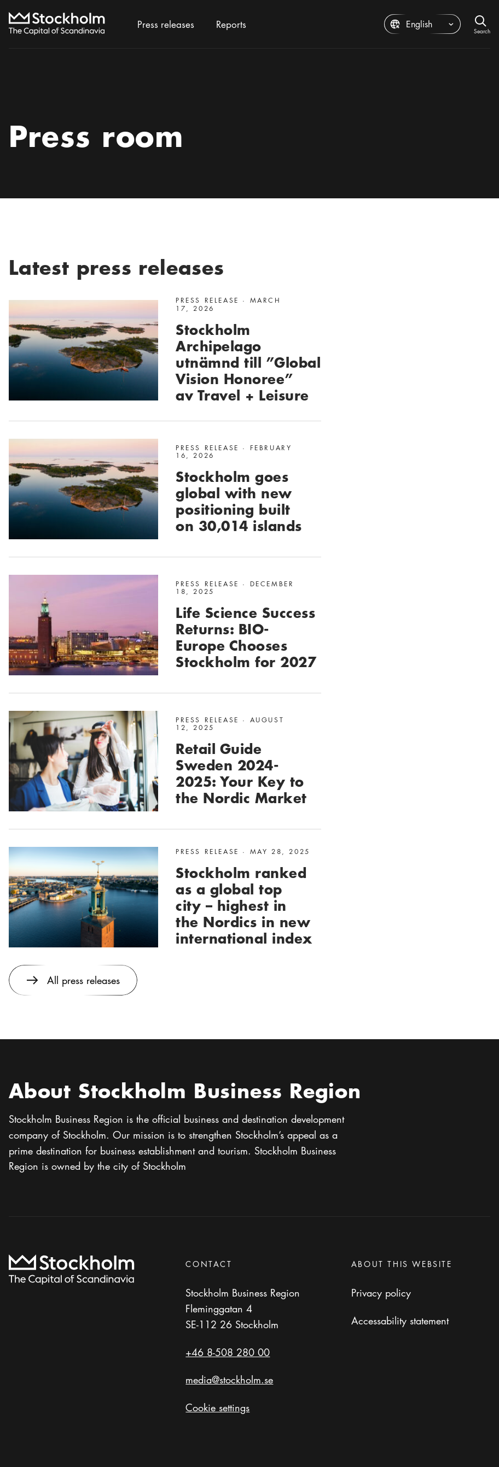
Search (482, 30)
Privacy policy (381, 1292)
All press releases (73, 980)
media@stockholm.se (229, 1379)
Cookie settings (217, 1407)
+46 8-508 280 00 (227, 1352)
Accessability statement (400, 1320)
